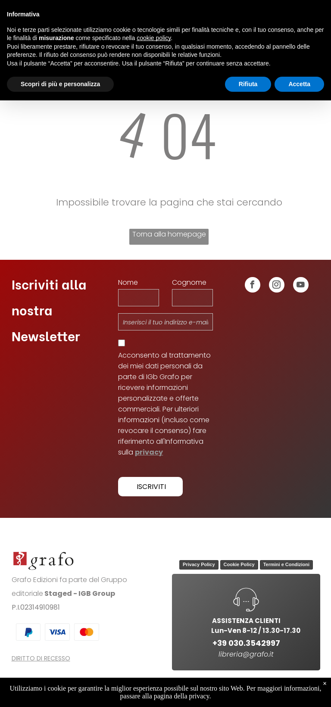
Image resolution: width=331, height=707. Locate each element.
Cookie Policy (239, 564)
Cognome (189, 282)
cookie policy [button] (154, 37)
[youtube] (301, 286)
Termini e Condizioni (286, 564)
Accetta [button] (299, 84)
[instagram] (276, 286)
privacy (149, 452)
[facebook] (252, 286)
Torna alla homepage (169, 234)
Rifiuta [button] (248, 84)
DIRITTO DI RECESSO (41, 658)
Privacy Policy (199, 564)
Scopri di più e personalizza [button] (60, 84)
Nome (128, 282)
